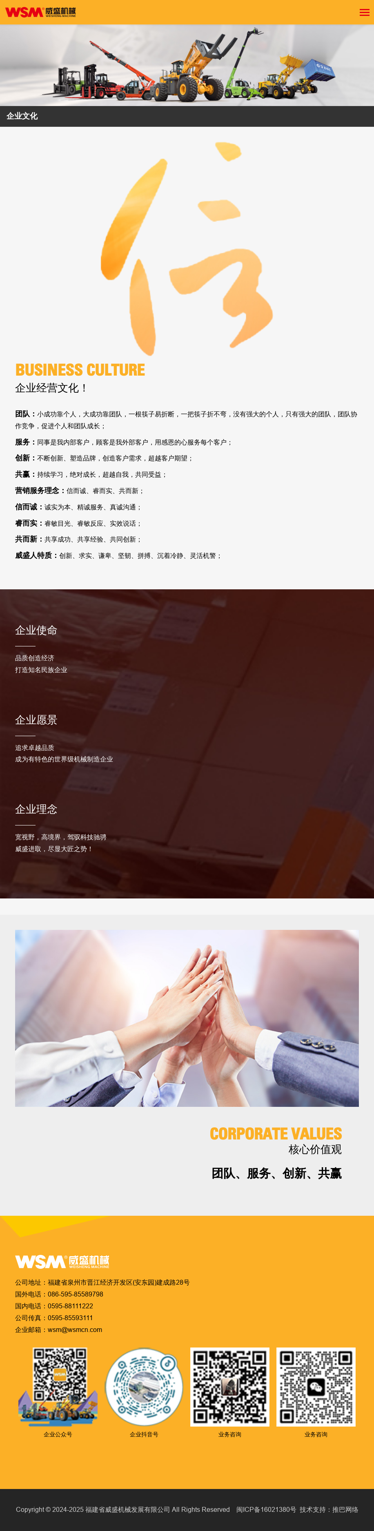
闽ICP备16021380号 (266, 1509)
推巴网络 (345, 1509)
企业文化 (22, 116)
